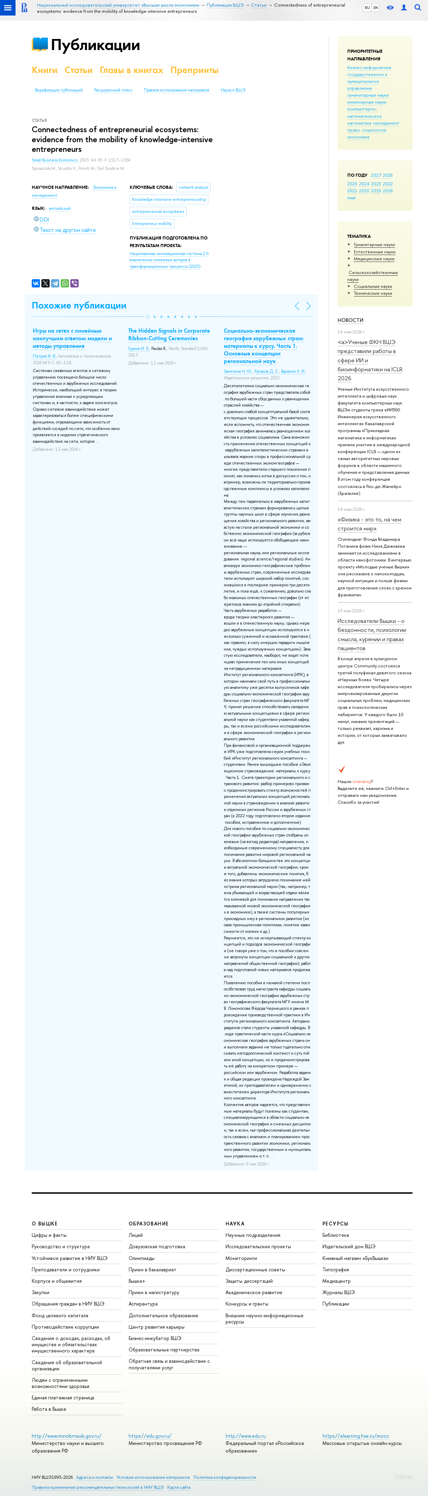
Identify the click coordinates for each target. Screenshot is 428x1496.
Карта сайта (178, 1487)
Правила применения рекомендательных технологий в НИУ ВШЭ (98, 1487)
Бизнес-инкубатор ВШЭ (155, 1338)
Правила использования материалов (176, 90)
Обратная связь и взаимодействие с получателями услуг (169, 1364)
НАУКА (235, 1223)
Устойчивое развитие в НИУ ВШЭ (70, 1258)
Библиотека (335, 1235)
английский (60, 208)
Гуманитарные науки (374, 244)
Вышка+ (137, 1281)
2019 (376, 190)
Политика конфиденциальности (224, 1477)
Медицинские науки (374, 258)
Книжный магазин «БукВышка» (355, 1258)
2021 (352, 190)
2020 (364, 190)
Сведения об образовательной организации (67, 1365)
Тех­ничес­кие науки (373, 293)
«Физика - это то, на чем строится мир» (369, 523)
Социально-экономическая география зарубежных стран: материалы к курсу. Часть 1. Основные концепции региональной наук (263, 346)
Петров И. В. (44, 356)
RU (367, 7)
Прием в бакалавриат (153, 1269)
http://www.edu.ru (246, 1436)
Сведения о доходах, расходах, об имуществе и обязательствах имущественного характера (71, 1344)
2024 (364, 183)
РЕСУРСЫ (335, 1223)
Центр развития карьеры (157, 1326)
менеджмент (386, 123)
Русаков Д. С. (267, 371)
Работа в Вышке (49, 1409)
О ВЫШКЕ (45, 1223)
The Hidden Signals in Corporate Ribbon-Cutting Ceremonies (169, 334)
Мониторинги (241, 1258)
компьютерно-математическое (364, 112)
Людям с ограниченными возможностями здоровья (60, 1383)
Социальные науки (373, 286)
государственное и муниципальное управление (367, 81)
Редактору (403, 1476)
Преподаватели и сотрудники (66, 1269)
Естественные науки (375, 251)
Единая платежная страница (63, 1397)
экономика (358, 137)
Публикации (95, 44)
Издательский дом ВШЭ (349, 1246)
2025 (352, 183)
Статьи (78, 70)
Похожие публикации (79, 305)
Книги (45, 70)
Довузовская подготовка (157, 1246)
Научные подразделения (253, 1235)
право (353, 130)
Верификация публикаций (59, 90)
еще (351, 197)
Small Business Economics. (56, 160)
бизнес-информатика (369, 67)
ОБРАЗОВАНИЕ (149, 1223)
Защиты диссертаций (249, 1281)
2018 (388, 190)
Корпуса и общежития (57, 1281)
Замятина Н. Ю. (238, 371)
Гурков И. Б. (138, 348)
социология (374, 130)
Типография (335, 1269)
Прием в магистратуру (154, 1292)
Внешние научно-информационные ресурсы (264, 1318)
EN (376, 7)
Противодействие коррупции (65, 1326)
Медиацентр (336, 1281)
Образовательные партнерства (164, 1349)
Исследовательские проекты (258, 1246)
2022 (388, 183)
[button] (147, 316)
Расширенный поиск (113, 90)
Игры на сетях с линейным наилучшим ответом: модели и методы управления (72, 338)
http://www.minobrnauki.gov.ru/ (66, 1436)
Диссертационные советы (255, 1269)
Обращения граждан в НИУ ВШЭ (68, 1303)
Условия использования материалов (153, 1477)
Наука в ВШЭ (233, 90)
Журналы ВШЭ (338, 1292)
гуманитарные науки (368, 95)
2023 (376, 183)
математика (359, 123)
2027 (376, 175)
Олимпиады (142, 1258)
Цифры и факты (49, 1235)
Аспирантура (143, 1303)
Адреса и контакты (94, 1477)
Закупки (40, 1292)
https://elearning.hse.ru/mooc (355, 1436)
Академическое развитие (254, 1292)
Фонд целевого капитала (60, 1315)
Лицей (136, 1235)
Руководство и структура (61, 1246)
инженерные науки (366, 102)
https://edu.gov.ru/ (150, 1436)
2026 (387, 175)
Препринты (194, 70)
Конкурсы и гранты (247, 1303)
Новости (351, 320)
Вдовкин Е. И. (293, 371)
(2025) (169, 260)
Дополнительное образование (163, 1315)
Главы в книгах (131, 70)
